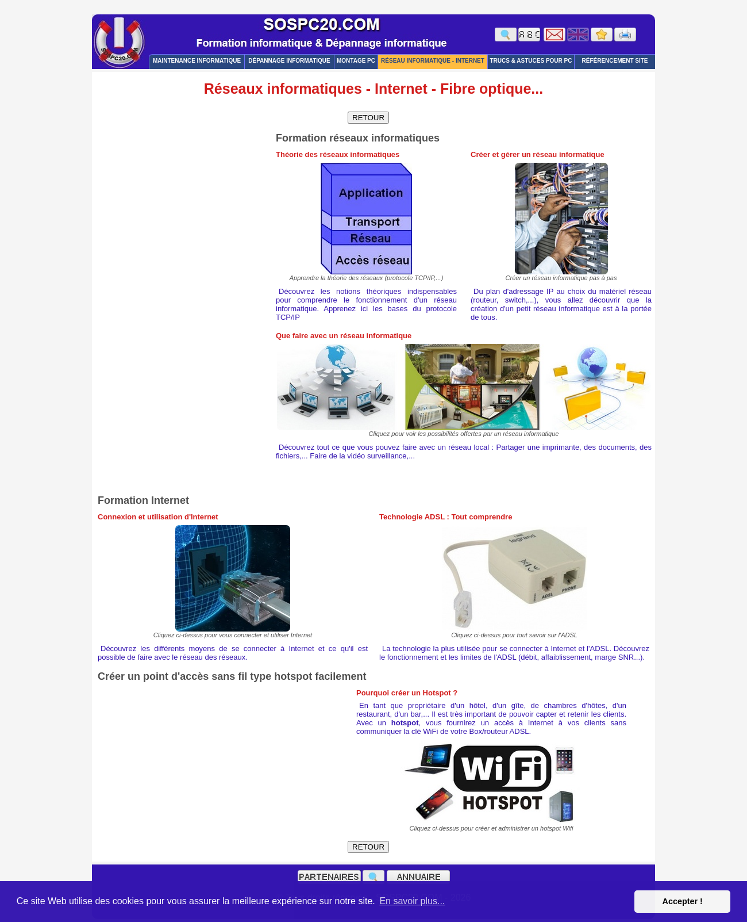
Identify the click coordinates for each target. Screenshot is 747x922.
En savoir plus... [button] (412, 901)
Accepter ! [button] (682, 901)
